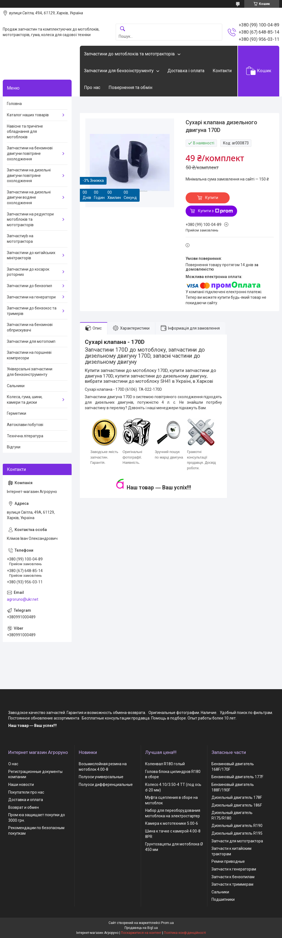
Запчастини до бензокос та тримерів (31, 311)
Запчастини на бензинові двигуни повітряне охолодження (30, 153)
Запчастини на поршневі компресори (29, 355)
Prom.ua (167, 923)
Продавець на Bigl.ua (141, 928)
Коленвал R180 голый (165, 764)
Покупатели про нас (26, 792)
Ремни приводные (228, 861)
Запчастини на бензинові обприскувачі (30, 327)
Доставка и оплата (25, 799)
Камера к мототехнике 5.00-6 (171, 823)
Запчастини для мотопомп (31, 341)
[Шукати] (122, 29)
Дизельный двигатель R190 (237, 825)
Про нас (92, 87)
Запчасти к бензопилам (233, 877)
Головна (14, 103)
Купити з (215, 211)
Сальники (16, 386)
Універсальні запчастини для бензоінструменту (29, 372)
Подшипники (223, 899)
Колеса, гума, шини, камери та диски (24, 400)
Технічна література (25, 436)
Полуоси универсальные (101, 777)
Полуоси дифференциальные (106, 784)
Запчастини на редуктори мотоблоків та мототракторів (30, 219)
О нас (13, 764)
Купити (211, 197)
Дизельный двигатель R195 (237, 833)
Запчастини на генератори (31, 297)
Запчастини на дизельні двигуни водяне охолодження (29, 197)
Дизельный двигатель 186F (237, 805)
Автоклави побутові (25, 424)
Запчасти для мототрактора (237, 841)
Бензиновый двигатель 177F (237, 777)
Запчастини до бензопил (29, 286)
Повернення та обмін (130, 87)
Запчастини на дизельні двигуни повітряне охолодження (29, 175)
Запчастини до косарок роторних (28, 272)
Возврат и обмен (23, 807)
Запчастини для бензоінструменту (119, 70)
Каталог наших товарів (28, 115)
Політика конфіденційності (185, 933)
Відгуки (13, 447)
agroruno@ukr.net (22, 599)
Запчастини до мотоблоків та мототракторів (129, 53)
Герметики (16, 413)
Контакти (222, 70)
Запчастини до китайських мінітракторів (31, 255)
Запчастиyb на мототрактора (20, 239)
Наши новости (21, 784)
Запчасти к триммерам (232, 884)
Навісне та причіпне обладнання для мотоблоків (25, 131)
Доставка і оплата (185, 70)
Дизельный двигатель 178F (237, 797)
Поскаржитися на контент (141, 933)
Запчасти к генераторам (234, 869)
